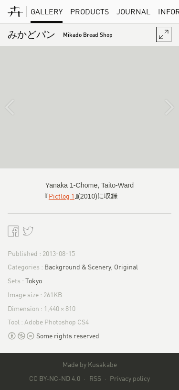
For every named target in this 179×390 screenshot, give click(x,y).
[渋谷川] (162, 107)
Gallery (47, 11)
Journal (133, 11)
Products (89, 11)
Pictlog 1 (61, 196)
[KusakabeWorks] (15, 11)
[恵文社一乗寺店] (17, 107)
